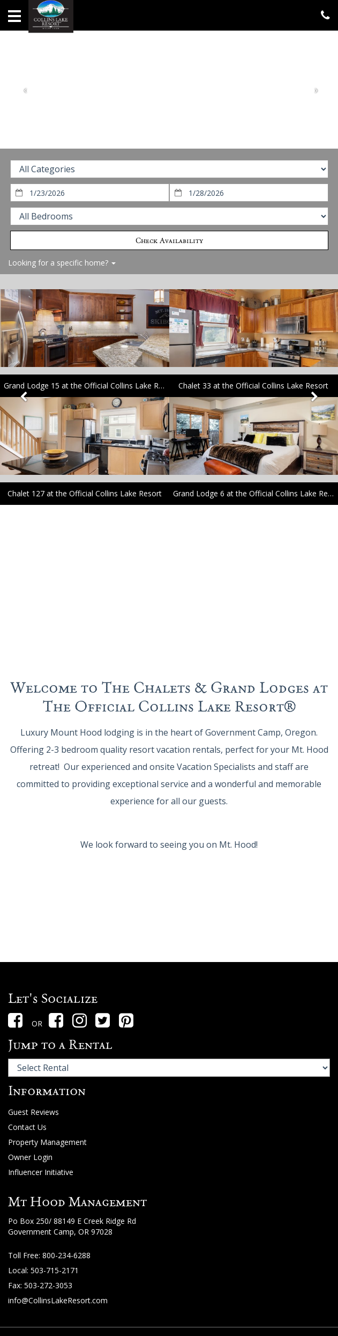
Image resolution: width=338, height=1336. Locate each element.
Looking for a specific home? (62, 263)
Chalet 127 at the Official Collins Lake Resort (84, 493)
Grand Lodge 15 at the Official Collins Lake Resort (90, 385)
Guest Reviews (33, 1112)
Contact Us (27, 1127)
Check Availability (169, 240)
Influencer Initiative (40, 1172)
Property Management (47, 1142)
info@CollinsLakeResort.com (58, 1300)
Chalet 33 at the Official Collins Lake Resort (253, 385)
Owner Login (30, 1157)
